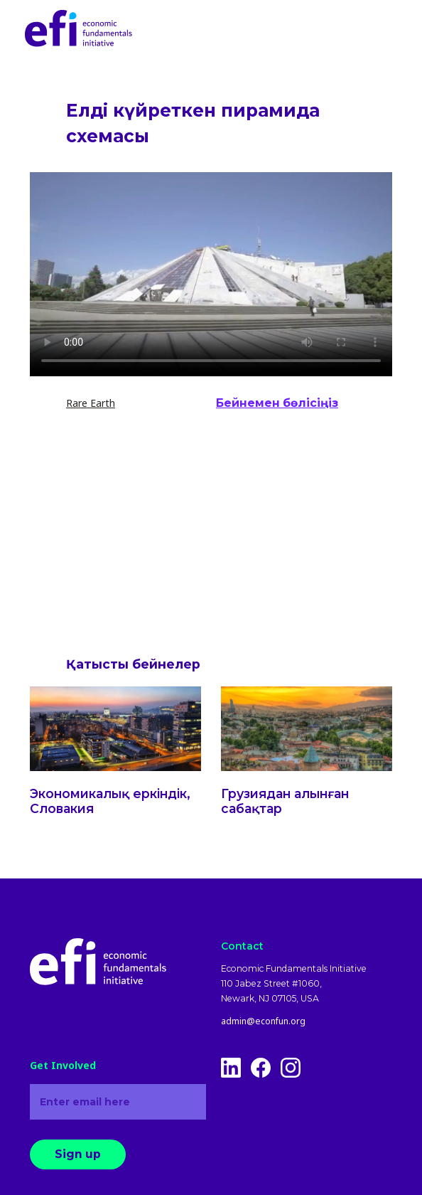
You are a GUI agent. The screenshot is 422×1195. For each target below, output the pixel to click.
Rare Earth (90, 403)
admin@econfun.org (263, 1021)
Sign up (78, 1154)
